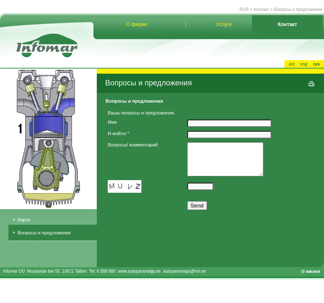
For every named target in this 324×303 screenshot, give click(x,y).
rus (316, 64)
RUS (243, 9)
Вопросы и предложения (298, 9)
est (291, 64)
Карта (24, 219)
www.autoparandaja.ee (140, 271)
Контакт (261, 9)
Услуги (223, 24)
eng (304, 64)
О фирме (137, 24)
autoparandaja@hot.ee (184, 271)
